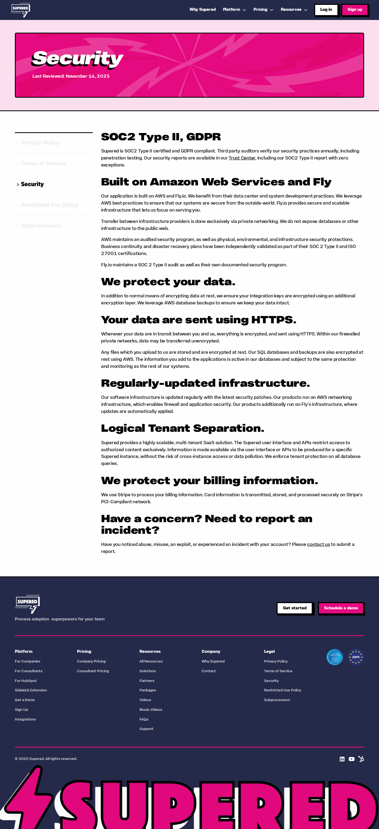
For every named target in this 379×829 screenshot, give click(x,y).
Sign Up (21, 710)
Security (271, 681)
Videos (145, 700)
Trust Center (242, 158)
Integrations (25, 719)
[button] (235, 10)
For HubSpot (26, 681)
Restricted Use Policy (282, 690)
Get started (295, 608)
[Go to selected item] (54, 143)
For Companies (27, 661)
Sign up (355, 10)
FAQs (143, 719)
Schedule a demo (341, 608)
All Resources (151, 661)
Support (146, 729)
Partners (146, 681)
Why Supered (213, 661)
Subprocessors (277, 700)
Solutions (147, 671)
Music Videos (150, 710)
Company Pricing (91, 661)
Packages (147, 690)
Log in (326, 10)
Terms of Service (278, 671)
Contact (209, 671)
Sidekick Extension (31, 690)
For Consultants (28, 671)
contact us (318, 544)
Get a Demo (25, 700)
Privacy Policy (276, 661)
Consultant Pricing (93, 671)
